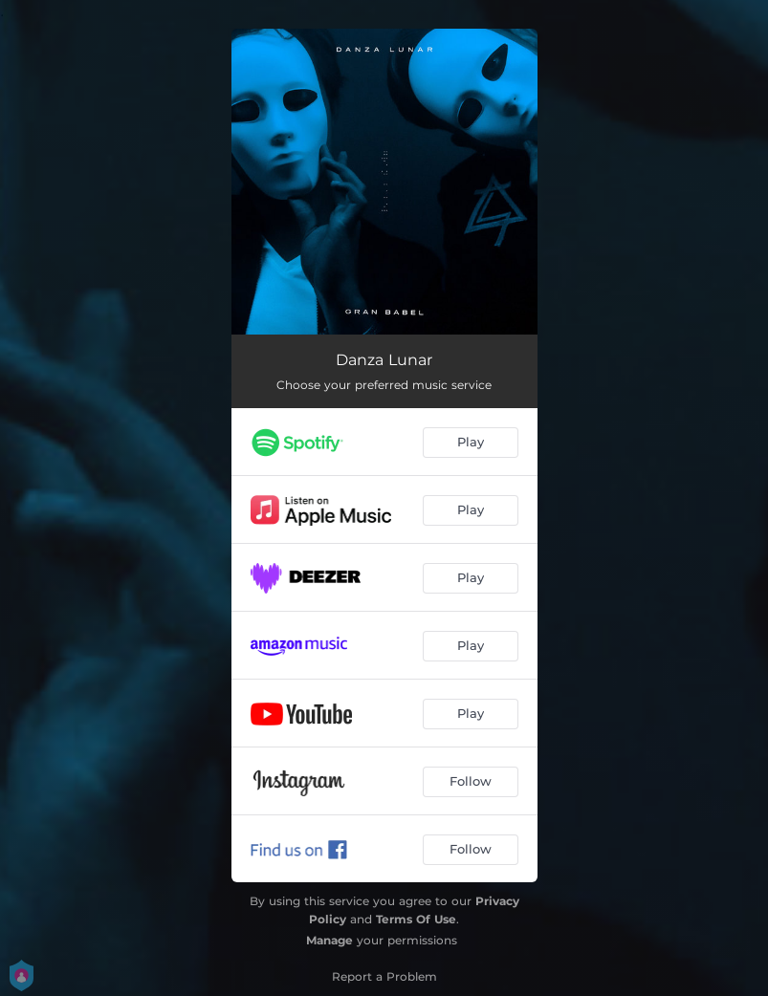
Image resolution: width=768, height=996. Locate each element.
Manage (329, 940)
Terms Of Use (416, 919)
